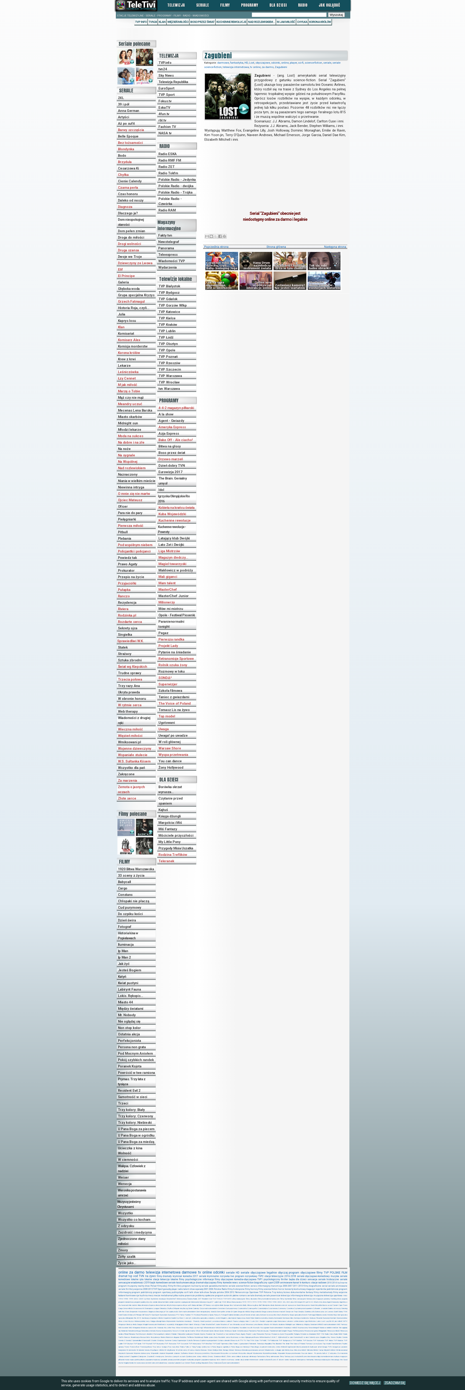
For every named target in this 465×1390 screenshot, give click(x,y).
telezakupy (335, 1360)
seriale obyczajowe (253, 1272)
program (294, 1272)
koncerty (289, 1289)
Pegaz (163, 633)
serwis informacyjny (260, 1286)
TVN (141, 1276)
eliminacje (253, 1356)
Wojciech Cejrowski (125, 1353)
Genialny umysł (239, 1315)
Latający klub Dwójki (174, 538)
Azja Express (168, 433)
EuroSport (166, 88)
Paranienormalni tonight (171, 624)
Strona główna (276, 246)
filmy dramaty (164, 1276)
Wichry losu (289, 1350)
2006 (211, 1289)
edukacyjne (241, 1299)
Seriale (202, 5)
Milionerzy (166, 602)
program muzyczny (127, 1286)
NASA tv (164, 133)
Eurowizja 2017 (170, 472)
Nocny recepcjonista (164, 1331)
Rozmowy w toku (171, 671)
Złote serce (127, 798)
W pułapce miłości (157, 1350)
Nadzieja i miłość (290, 1328)
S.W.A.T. (273, 1337)
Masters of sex (226, 1324)
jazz (293, 1356)
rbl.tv (162, 120)
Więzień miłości (177, 22)
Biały (245, 1305)
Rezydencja (127, 603)
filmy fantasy (285, 1356)
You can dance (170, 761)
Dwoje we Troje (130, 257)
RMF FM (320, 1334)
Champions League (151, 1308)
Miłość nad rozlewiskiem (327, 1324)
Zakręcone (126, 774)
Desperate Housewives (139, 1312)
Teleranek (166, 861)
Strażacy (125, 654)
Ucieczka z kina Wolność (130, 1150)
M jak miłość (127, 385)
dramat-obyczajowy (206, 1282)
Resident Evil (207, 1299)
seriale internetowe (251, 1360)
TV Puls (247, 1340)
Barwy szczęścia (131, 130)
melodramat (167, 1295)
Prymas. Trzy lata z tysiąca (132, 1081)
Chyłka (302, 22)
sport (271, 1282)
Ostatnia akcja (129, 1034)
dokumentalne (298, 1292)
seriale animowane (337, 1286)
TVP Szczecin (169, 369)
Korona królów (320, 22)
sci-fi (301, 62)
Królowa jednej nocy (142, 1321)
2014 (334, 1283)
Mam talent (167, 583)
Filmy (225, 5)
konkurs (306, 1282)
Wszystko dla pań (131, 768)
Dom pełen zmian (131, 231)
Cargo (123, 888)
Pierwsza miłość (131, 526)
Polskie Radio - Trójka (175, 192)
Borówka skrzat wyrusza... (170, 789)
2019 (147, 1282)
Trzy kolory (277, 1292)
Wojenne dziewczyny (135, 748)
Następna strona (335, 246)
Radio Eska (329, 1334)
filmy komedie (224, 1282)
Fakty (182, 1315)
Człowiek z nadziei (320, 1308)
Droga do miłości (131, 237)
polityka (142, 1360)
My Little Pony (169, 842)
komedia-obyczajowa (245, 1279)
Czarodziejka (263, 1308)
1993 (269, 1302)
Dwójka (301, 1312)
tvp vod (133, 1276)
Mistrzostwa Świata (185, 1299)
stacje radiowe (319, 1282)
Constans (125, 895)
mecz (150, 1295)
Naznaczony (128, 474)
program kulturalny (187, 1360)
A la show (165, 414)
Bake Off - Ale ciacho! (175, 440)
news (235, 1282)
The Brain (285, 1344)
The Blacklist (277, 1344)
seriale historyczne (328, 1279)
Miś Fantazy (167, 829)
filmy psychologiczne (190, 1279)
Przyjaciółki (127, 583)
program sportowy (162, 1292)
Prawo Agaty (128, 564)
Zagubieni (281, 67)
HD (246, 62)
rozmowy (230, 1360)
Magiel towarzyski (172, 564)
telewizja (202, 1302)
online (285, 62)
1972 (249, 1302)
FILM (344, 1272)
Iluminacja (126, 945)
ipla (141, 1279)
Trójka (182, 1347)
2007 (290, 1286)
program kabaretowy (126, 1302)
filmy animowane (273, 1356)
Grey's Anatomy (283, 1315)
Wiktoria (310, 1350)
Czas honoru (128, 194)
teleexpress (301, 1360)
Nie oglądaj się (129, 1021)
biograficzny (260, 1282)
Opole (234, 1331)
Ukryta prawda (129, 692)
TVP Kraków (167, 325)
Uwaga (163, 729)
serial (325, 1286)
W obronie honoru (132, 699)
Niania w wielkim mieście (136, 481)
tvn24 (162, 69)
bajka (292, 1279)
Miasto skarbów (130, 417)
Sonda (344, 1337)
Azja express (177, 1305)
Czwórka (290, 1308)
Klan (162, 22)
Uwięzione (122, 1350)
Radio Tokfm (168, 173)
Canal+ (335, 1305)
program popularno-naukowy (205, 1360)
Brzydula (125, 162)
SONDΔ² (164, 678)
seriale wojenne (175, 1302)
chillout (238, 1356)
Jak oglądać (329, 5)
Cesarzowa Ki (128, 168)
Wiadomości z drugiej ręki (134, 720)
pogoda (344, 1299)
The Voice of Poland (174, 703)
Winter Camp (318, 1350)
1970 (244, 1302)
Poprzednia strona (216, 246)
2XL (121, 98)
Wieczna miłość (130, 729)
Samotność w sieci (132, 1097)
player (293, 62)
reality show (144, 1286)
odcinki (275, 62)
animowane (286, 1282)
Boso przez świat (202, 22)
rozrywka (225, 1276)
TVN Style (254, 1340)
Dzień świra (127, 920)
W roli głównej (169, 742)
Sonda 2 (121, 1340)
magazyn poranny (323, 1299)
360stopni (298, 1302)
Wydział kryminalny (270, 1353)
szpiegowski (185, 1302)
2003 (279, 1302)
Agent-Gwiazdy (333, 1302)
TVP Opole (166, 350)
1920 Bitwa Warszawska (136, 869)
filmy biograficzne (312, 1286)
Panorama (166, 248)
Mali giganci (167, 577)
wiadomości (137, 1282)
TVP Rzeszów (169, 363)
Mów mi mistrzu (170, 609)
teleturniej (310, 1360)
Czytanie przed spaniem (170, 800)
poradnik (164, 1360)
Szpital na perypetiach (208, 1340)
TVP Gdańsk (167, 299)
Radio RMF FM (169, 160)
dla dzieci (301, 1279)
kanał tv (297, 1282)
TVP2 (261, 1276)
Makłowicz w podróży (175, 570)
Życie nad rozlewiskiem (230, 1363)
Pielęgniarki (127, 519)
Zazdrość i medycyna (135, 1232)
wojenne (138, 1289)
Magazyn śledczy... (173, 557)
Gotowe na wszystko (268, 1315)
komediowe (162, 1282)
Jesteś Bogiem (129, 970)
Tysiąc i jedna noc (203, 1347)
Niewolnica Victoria (148, 1331)
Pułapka (124, 590)
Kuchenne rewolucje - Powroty (172, 529)
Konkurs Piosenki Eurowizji (320, 1318)
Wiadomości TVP (171, 261)
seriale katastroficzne (267, 1360)
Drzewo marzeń (170, 459)
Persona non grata (132, 1047)
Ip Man (123, 951)
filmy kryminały (286, 1299)
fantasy (309, 1292)
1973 (254, 1302)
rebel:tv (224, 1360)
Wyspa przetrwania (173, 755)
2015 (150, 1289)
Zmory (123, 1250)
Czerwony (282, 1308)
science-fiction (313, 62)
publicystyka (177, 1292)
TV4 (214, 1299)
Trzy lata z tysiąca (159, 1347)
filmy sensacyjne (299, 1299)
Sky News (166, 75)
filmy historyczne (236, 1289)
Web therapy (128, 711)
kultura (336, 1356)
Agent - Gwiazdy (171, 421)
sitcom (281, 1360)
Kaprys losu (127, 321)
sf (277, 1360)
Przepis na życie (131, 577)
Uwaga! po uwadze (173, 735)
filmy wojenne (340, 1292)
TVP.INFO (227, 1299)
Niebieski (124, 1331)
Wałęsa (215, 1350)
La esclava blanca (219, 1321)
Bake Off (202, 1305)
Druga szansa (128, 250)
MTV (345, 1321)
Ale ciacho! (133, 1305)
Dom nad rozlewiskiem (187, 1312)
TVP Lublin (167, 331)
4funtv (316, 1302)
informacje (208, 1279)
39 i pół (124, 104)
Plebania (124, 538)
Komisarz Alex (129, 340)
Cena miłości (128, 1308)
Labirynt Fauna (129, 989)
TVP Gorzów (308, 1340)
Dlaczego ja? (128, 213)
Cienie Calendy (130, 181)
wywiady (199, 1289)
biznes (286, 1292)
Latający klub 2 (244, 1321)
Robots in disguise (172, 1337)
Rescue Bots (145, 1337)
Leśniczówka (128, 372)
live (232, 1276)
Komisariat (126, 333)
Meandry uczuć (130, 404)
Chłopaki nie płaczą (133, 901)
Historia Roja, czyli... (133, 308)
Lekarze (124, 366)
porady (170, 1360)
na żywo (150, 1276)
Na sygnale (126, 455)
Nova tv (175, 1331)
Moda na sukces (130, 436)
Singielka (125, 635)
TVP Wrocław (169, 382)
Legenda (269, 1321)
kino (308, 1356)
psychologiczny (272, 1279)
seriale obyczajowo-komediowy (313, 1276)
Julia (121, 314)
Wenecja (125, 1184)
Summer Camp (171, 1340)
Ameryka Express (172, 427)
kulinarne (342, 1283)
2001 (206, 1289)
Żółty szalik (127, 1257)
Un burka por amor (315, 1347)
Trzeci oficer (135, 1347)
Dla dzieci (278, 5)
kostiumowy (300, 1289)
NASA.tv (224, 1328)
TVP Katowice (169, 312)
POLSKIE (335, 1272)
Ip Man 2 (124, 957)
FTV (177, 1315)
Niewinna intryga (131, 487)
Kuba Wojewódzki (172, 514)
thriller (284, 1279)
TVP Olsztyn (168, 344)
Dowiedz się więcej (365, 1383)
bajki (152, 1282)
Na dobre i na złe (131, 442)
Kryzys (131, 1321)
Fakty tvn (165, 235)
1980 (345, 1296)
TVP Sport (166, 95)
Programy (249, 5)
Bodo (122, 156)
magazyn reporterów (316, 1289)
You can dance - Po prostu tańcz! (314, 1353)
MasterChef (167, 589)
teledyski (293, 1360)
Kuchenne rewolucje (231, 22)
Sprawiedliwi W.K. (130, 641)
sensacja (312, 1279)
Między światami (131, 1009)
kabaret (122, 1295)
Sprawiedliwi (136, 1340)
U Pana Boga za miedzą (136, 1142)
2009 (277, 1282)
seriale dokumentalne (161, 1302)
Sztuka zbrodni (130, 660)
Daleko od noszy (131, 200)
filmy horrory (251, 1289)
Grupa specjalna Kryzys (136, 295)
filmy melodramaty (323, 1292)
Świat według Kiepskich (200, 1363)
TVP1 (260, 1279)
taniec (287, 1360)
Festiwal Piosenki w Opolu (203, 1315)
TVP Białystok (169, 286)
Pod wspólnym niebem (135, 545)
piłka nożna (178, 1295)
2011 (295, 1286)
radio (180, 1289)
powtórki (176, 1360)
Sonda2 (128, 1340)
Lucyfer (329, 1321)
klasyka (314, 1356)
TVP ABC (263, 1340)
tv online (255, 67)
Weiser (123, 1177)
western (148, 1363)
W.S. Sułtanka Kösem (134, 761)
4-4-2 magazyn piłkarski (176, 408)
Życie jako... (127, 1263)
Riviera (123, 609)
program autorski (223, 1295)
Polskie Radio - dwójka (175, 186)
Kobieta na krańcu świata (176, 508)
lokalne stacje (151, 1279)
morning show (336, 1299)
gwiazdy (167, 1289)
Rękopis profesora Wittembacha (257, 1337)
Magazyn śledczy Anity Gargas (130, 1324)
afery (234, 1299)
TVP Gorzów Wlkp (172, 305)
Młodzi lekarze (129, 430)
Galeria (123, 282)
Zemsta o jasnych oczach (131, 789)
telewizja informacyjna (292, 1295)
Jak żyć (124, 964)
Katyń (122, 977)
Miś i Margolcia (134, 1328)
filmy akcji (162, 1286)
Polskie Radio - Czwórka (170, 201)
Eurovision (163, 1315)
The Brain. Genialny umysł (172, 480)
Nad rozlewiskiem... (261, 22)
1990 (264, 1302)
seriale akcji (239, 1360)
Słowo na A (234, 1340)
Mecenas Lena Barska (135, 410)
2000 (285, 1286)
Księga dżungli (169, 816)
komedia (187, 1276)
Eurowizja (171, 1315)
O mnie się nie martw (134, 494)
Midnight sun (128, 423)
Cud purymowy (129, 907)
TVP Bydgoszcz (285, 1340)
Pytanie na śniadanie (174, 652)
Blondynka (126, 149)
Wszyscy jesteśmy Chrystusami (129, 1204)
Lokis (318, 1321)
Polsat (153, 1286)
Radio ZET (166, 167)
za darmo (268, 67)
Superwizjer (167, 684)
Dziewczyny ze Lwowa (135, 263)
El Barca (131, 1315)
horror (281, 1289)
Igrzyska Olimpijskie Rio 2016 (174, 498)
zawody (171, 1363)
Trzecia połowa (130, 679)
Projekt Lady (168, 646)
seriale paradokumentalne (214, 1286)
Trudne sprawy (129, 673)
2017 (195, 1276)
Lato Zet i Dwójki (171, 545)
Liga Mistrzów (169, 551)
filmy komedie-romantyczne (269, 1299)
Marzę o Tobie (129, 391)
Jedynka (211, 1318)
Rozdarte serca (130, 622)
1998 (125, 1299)
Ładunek (177, 1363)
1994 (120, 1299)
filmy (320, 1272)
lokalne (135, 1279)
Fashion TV (167, 127)
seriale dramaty (255, 1295)
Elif (120, 269)
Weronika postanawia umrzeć (132, 1192)
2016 (287, 1276)
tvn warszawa (139, 1363)
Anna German (128, 111)
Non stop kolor (129, 1028)
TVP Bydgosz (169, 293)
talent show (189, 1289)
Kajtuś (163, 810)
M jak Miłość (286, 22)
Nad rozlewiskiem (132, 468)
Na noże (124, 449)
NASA (218, 1328)
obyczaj (283, 1272)
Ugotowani (166, 723)
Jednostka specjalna (199, 1318)
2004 (227, 1292)
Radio (302, 5)
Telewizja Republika (173, 82)
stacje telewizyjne (274, 1276)
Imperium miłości (156, 1318)
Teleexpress (168, 255)
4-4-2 (311, 1302)
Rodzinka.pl (127, 615)
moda (127, 1360)
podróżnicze (332, 1289)
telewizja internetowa (236, 67)
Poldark (174, 1334)
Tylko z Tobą (190, 1347)
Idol (161, 490)
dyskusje (245, 1356)
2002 (136, 1299)
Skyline (339, 1337)
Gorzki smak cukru (252, 1315)
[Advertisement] (275, 174)
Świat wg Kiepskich (132, 667)
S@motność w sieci (285, 1337)
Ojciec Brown (214, 1331)
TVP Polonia (265, 1292)
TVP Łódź (166, 337)
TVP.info (164, 63)
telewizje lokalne (169, 1279)
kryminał (177, 1276)
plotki (137, 1360)
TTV (241, 1340)
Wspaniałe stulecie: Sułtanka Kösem (180, 1353)
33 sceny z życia (131, 875)
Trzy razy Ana (129, 686)
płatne (236, 1295)
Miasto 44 (125, 1002)
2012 (232, 1292)
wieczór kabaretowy (159, 1363)
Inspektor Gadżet (170, 1318)
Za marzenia (127, 781)
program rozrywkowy (246, 1276)
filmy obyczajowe (224, 1279)
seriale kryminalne (209, 1276)
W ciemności (128, 1160)
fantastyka (236, 62)
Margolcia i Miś (170, 823)
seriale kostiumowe (178, 1282)
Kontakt (333, 1318)
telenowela (195, 1302)
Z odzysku (126, 1226)
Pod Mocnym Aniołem (135, 1053)
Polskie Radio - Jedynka (177, 180)
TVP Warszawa (170, 376)
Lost (251, 62)
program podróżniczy (142, 1292)
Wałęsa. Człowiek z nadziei (131, 1168)
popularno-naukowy (153, 1360)
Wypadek (281, 1353)
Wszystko (125, 1213)
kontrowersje (132, 1295)
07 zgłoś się (216, 1302)
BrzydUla (318, 1305)
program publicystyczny (143, 1302)
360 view (290, 1302)
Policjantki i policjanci (134, 551)
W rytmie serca (129, 705)
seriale (327, 62)
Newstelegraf (168, 242)
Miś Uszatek (123, 1328)
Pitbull (123, 532)
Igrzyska (343, 1315)
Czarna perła (128, 188)
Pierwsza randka (171, 639)
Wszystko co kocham (134, 1220)
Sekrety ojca (127, 628)
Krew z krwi (127, 359)
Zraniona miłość (220, 1356)
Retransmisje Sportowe (176, 659)
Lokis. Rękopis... (130, 996)
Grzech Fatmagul (131, 301)
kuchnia (144, 1295)
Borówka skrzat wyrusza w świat (288, 1305)
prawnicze (190, 1295)
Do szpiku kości (130, 914)
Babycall (124, 882)
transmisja (276, 1286)
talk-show (204, 1292)
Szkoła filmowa (170, 691)
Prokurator (126, 570)
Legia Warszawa (279, 1321)
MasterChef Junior (173, 596)
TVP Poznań (168, 357)
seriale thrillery (126, 1289)
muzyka (335, 1276)
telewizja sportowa (333, 1295)
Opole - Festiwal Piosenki (176, 615)
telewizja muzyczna (313, 1295)
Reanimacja (135, 1337)
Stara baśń (146, 1340)
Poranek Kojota (129, 1066)
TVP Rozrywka (158, 1344)
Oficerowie (205, 1331)
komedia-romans (327, 1356)
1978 (259, 1302)
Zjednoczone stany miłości (131, 1241)
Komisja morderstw (133, 346)
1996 (274, 1302)
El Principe (126, 276)
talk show (194, 1292)
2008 (145, 1289)
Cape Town (343, 1305)
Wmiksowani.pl (129, 742)
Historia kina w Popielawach (128, 935)
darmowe (223, 62)
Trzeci (123, 1103)
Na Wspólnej (128, 462)
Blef (260, 1305)
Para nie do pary (130, 513)
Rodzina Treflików (172, 855)
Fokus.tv (164, 101)
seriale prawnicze (271, 1295)
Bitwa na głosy (169, 446)
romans (243, 1295)
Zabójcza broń (124, 1356)
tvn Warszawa (169, 389)
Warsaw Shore (169, 748)
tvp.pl (209, 1302)
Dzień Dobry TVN (340, 1312)
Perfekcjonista (129, 1041)
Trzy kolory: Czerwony (135, 1116)
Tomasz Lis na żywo (174, 710)
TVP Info (141, 22)
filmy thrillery (175, 1286)
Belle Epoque (128, 136)
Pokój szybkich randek (136, 1060)
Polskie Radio (220, 1289)
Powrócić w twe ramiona (136, 1073)
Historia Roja (332, 1315)
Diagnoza (125, 207)
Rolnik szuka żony (172, 665)
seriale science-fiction (239, 1286)
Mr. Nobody (127, 1015)
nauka (132, 1360)
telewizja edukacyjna (322, 1360)
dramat (123, 1276)
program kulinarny (191, 1286)
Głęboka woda (129, 289)
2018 (293, 1276)
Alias (139, 1305)
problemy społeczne (205, 1295)
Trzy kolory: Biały (131, 1110)
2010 (329, 1283)
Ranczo (124, 596)
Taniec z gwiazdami (173, 697)
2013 (300, 1286)
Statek (123, 647)
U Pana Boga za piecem (136, 1129)
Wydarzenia (167, 267)
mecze (157, 1295)
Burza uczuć (327, 1305)
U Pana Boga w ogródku (136, 1135)
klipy (319, 1356)
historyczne (311, 1299)
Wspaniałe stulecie (133, 755)
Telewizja (176, 5)
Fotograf (124, 927)
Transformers (336, 1344)
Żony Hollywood (170, 767)
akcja (192, 1282)
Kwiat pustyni (128, 983)
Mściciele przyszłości (175, 835)
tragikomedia (128, 1363)
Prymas (268, 1334)
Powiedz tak (127, 558)
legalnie (272, 1272)
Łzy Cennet (127, 378)
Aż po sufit (126, 123)
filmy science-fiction (268, 1289)
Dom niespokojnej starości (131, 222)
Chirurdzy (163, 1308)
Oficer (123, 506)
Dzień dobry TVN (171, 465)
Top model (166, 716)
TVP (326, 1272)
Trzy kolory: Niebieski (135, 1123)
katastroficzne (301, 1356)
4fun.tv (163, 114)
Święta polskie (217, 1292)
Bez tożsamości (130, 143)
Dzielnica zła (309, 1312)
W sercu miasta (194, 1350)
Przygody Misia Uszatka (175, 848)
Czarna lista (242, 1308)
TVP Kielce (167, 318)
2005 (141, 1299)
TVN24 (153, 22)
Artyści (123, 117)
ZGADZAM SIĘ (395, 1383)
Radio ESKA (167, 154)
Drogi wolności (129, 244)
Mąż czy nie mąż (131, 398)
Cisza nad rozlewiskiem (209, 1308)
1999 (131, 1299)
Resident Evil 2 (129, 1090)
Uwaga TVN (327, 1347)
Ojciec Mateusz (130, 500)
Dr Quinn (234, 1312)
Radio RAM (167, 210)
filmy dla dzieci (251, 1299)
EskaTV (164, 107)
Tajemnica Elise (226, 1344)
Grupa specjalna (296, 1315)
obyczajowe (263, 62)
